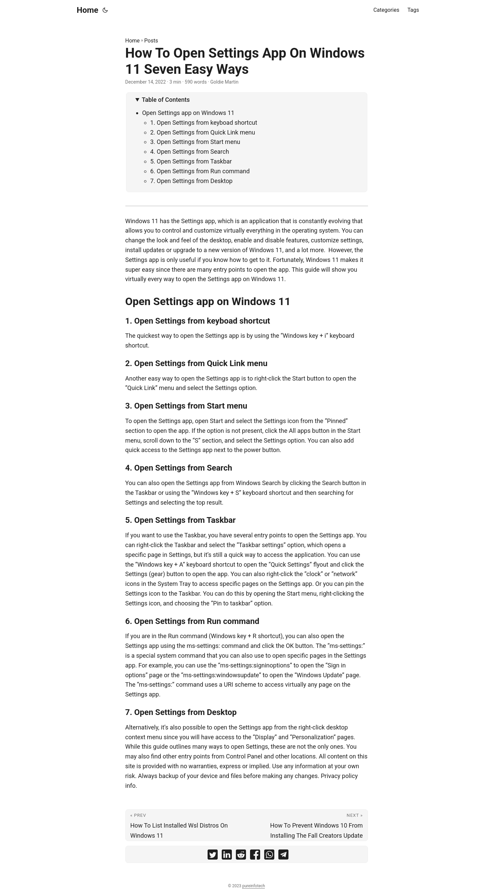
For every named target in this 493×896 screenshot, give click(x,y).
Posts (151, 40)
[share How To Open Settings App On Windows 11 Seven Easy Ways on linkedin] (227, 856)
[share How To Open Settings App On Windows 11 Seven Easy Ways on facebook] (255, 856)
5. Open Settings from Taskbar (192, 161)
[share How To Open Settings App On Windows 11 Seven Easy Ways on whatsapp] (269, 856)
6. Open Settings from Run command (200, 171)
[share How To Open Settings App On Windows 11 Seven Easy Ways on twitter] (213, 856)
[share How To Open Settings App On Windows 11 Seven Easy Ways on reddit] (241, 856)
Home (87, 10)
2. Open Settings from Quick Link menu (202, 132)
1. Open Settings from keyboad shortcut (204, 122)
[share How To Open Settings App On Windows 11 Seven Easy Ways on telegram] (283, 856)
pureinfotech (253, 886)
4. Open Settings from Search (189, 151)
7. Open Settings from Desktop (192, 180)
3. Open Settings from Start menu (196, 141)
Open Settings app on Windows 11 (188, 112)
